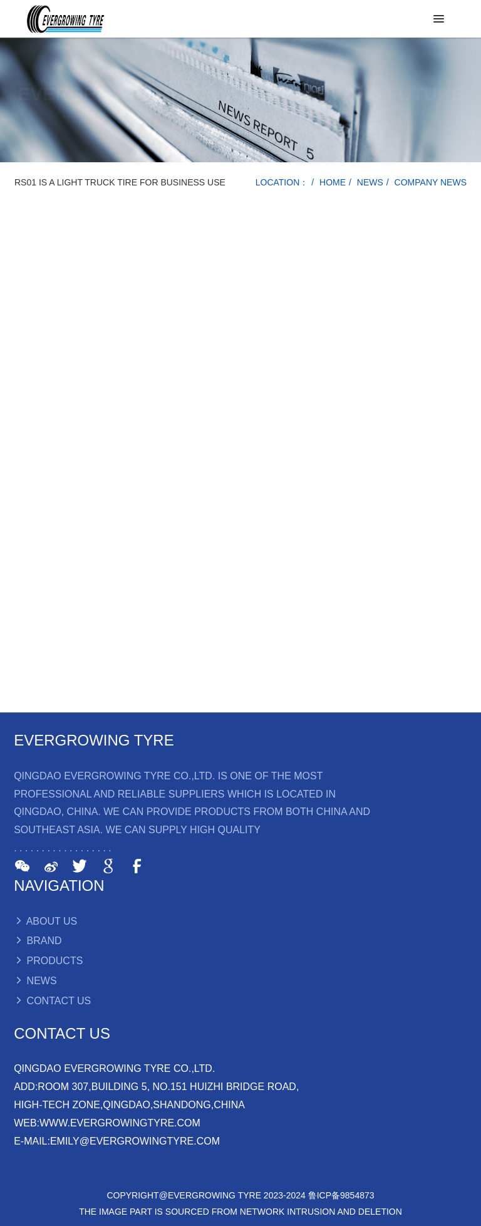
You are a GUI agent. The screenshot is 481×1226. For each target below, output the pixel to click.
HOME (332, 182)
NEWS (370, 182)
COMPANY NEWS (431, 182)
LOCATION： (282, 182)
